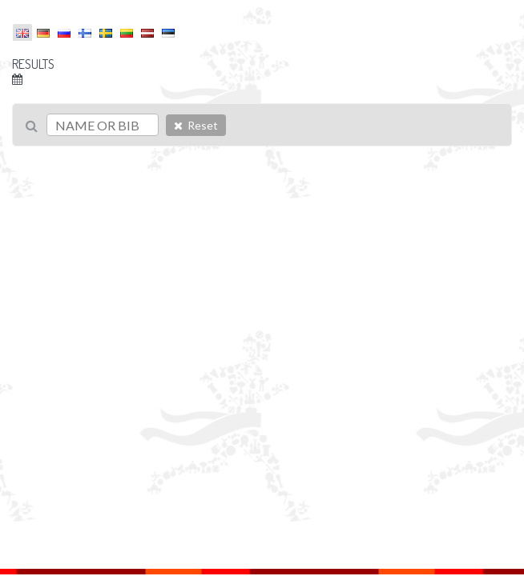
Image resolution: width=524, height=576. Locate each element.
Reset (196, 125)
